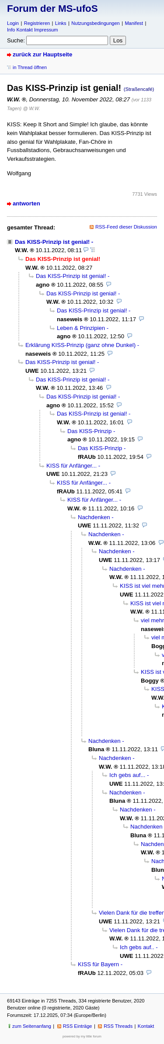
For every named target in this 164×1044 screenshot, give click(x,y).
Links (60, 23)
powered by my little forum (82, 1036)
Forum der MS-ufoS (52, 8)
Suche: (16, 40)
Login (13, 23)
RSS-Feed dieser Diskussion (126, 226)
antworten (26, 203)
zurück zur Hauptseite (42, 54)
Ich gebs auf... (127, 775)
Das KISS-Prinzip (89, 431)
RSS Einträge (77, 1026)
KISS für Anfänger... (71, 465)
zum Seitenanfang (31, 1026)
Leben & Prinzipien (81, 328)
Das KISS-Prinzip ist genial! (52, 242)
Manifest (134, 23)
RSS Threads (118, 1026)
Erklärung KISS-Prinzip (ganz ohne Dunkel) (80, 345)
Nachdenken (94, 517)
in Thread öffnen (30, 67)
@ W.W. (31, 108)
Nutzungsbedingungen (95, 23)
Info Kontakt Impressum (32, 29)
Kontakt (146, 1026)
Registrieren (37, 23)
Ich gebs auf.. (137, 947)
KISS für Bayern (98, 964)
